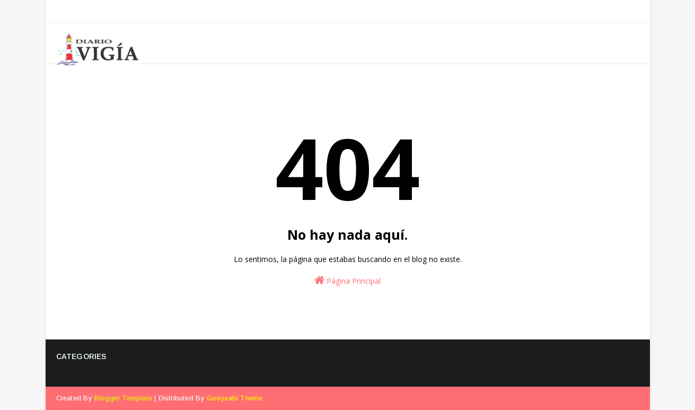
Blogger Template (123, 398)
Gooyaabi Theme (235, 398)
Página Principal (347, 280)
